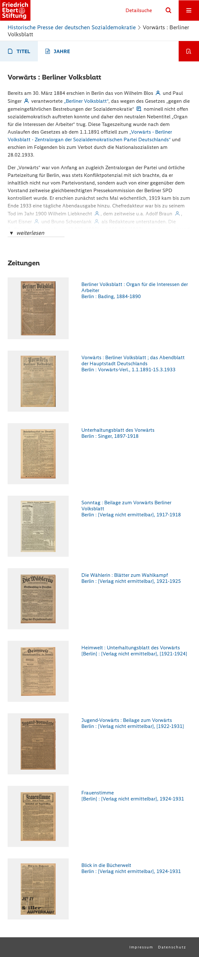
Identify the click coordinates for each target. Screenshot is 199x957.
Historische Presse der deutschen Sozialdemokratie (72, 27)
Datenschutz (172, 947)
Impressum (141, 947)
